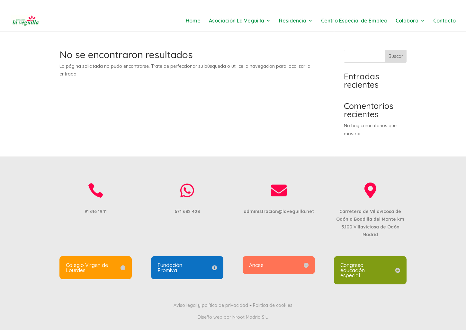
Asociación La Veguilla (236, 21)
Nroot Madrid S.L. (250, 317)
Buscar (396, 56)
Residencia (292, 21)
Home (193, 21)
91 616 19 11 (73, 5)
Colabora (407, 21)
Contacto (444, 21)
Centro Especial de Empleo (354, 21)
